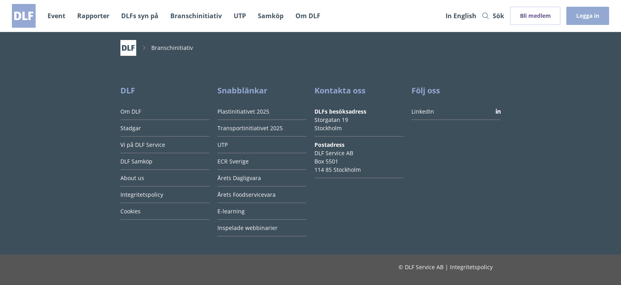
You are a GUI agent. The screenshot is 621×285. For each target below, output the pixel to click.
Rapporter (93, 15)
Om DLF (307, 15)
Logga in (587, 15)
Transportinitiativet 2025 (250, 128)
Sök (493, 15)
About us (132, 178)
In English (461, 15)
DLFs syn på (139, 15)
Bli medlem (535, 15)
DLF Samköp (136, 161)
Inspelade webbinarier (247, 228)
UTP (240, 15)
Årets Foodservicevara (246, 194)
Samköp (271, 15)
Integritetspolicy (141, 194)
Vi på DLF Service (142, 144)
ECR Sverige (233, 161)
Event (56, 15)
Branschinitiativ (196, 15)
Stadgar (130, 128)
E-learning (231, 211)
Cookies (130, 211)
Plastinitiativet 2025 (243, 111)
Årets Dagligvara (239, 178)
